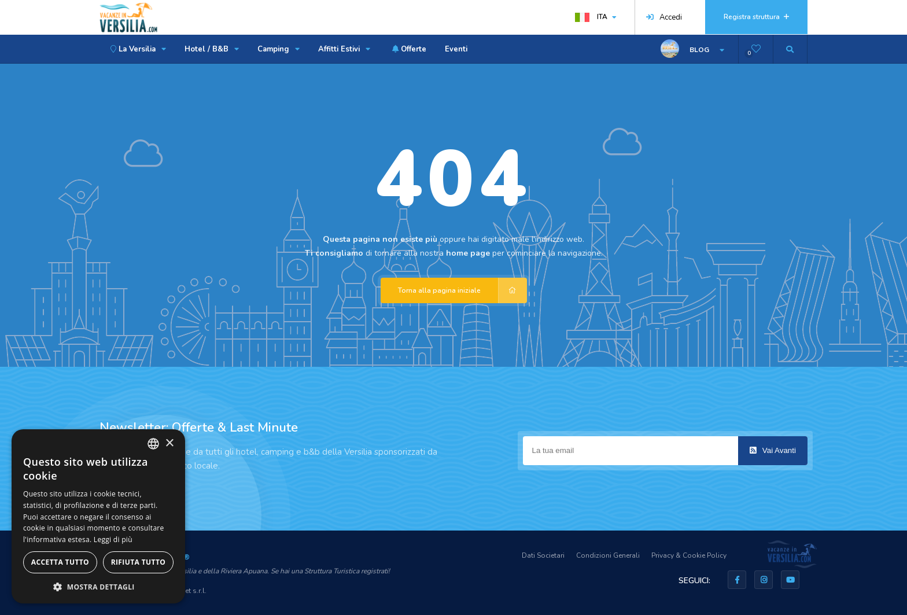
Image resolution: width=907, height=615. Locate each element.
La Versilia (136, 49)
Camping (278, 49)
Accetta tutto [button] (60, 562)
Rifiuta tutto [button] (138, 562)
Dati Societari (543, 555)
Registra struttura (756, 16)
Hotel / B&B (212, 49)
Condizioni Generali (608, 555)
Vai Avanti (773, 450)
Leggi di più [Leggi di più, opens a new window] (113, 539)
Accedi (664, 17)
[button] (98, 586)
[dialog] (98, 516)
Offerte (407, 49)
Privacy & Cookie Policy (689, 555)
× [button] (169, 443)
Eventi (456, 49)
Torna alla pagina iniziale (462, 290)
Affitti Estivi (344, 49)
